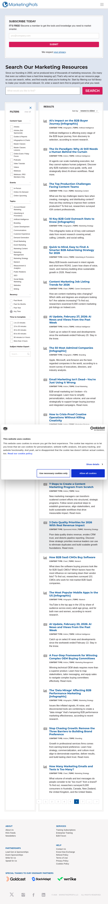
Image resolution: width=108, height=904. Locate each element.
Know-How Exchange (65, 852)
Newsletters (10, 836)
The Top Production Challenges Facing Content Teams (70, 185)
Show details (92, 464)
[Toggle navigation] (102, 4)
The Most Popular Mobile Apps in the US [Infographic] (73, 594)
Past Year (17, 308)
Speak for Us (11, 861)
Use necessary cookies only (53, 473)
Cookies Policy (62, 864)
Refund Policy (62, 855)
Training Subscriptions (66, 830)
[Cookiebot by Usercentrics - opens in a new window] (92, 429)
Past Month (18, 300)
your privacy (60, 52)
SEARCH (92, 91)
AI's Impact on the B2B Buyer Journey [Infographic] (68, 122)
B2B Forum (61, 836)
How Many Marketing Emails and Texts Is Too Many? (71, 768)
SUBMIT (54, 44)
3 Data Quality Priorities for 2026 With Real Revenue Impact (70, 524)
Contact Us (61, 849)
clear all (27, 112)
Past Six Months (20, 304)
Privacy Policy (62, 861)
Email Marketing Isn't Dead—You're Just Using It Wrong (72, 381)
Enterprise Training (64, 833)
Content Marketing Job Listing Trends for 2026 (69, 283)
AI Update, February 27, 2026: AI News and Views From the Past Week (70, 319)
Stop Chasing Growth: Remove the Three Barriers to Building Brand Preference (72, 731)
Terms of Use (62, 858)
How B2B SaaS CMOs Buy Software (72, 557)
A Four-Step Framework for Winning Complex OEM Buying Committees (73, 657)
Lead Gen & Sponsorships (16, 852)
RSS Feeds (10, 833)
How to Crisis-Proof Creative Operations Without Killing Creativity (67, 417)
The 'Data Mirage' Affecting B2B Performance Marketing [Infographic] (70, 693)
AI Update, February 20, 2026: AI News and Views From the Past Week (70, 627)
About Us (9, 830)
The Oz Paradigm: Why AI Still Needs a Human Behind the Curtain (73, 150)
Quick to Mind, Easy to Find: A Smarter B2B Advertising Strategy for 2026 (71, 250)
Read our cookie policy (20, 453)
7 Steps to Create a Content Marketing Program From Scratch (71, 485)
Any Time (17, 311)
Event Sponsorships (14, 855)
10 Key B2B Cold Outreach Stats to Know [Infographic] (71, 220)
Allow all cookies (87, 473)
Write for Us (10, 858)
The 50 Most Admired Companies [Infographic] (71, 349)
